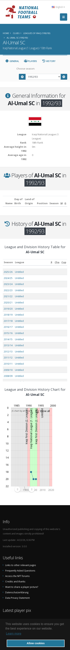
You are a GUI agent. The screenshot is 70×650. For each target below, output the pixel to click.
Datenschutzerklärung (16, 592)
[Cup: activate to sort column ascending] (63, 262)
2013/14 (8, 345)
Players (30, 61)
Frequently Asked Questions (20, 570)
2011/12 (8, 357)
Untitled (19, 272)
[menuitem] (24, 489)
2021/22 (8, 296)
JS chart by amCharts (22, 410)
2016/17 (8, 327)
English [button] (58, 6)
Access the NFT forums (17, 575)
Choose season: (25, 68)
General (12, 61)
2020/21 (8, 302)
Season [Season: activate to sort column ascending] (8, 262)
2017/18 (8, 321)
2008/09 (8, 376)
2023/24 (8, 284)
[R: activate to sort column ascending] (51, 262)
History (48, 61)
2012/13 (8, 351)
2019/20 (8, 308)
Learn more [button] (13, 633)
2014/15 (8, 339)
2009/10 (8, 370)
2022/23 (8, 290)
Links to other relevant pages (20, 565)
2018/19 (8, 314)
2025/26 (8, 272)
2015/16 (8, 333)
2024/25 (8, 278)
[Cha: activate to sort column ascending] (57, 262)
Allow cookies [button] (36, 643)
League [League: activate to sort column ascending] (19, 262)
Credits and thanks (15, 581)
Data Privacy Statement (17, 597)
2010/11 (8, 363)
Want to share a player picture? (21, 586)
